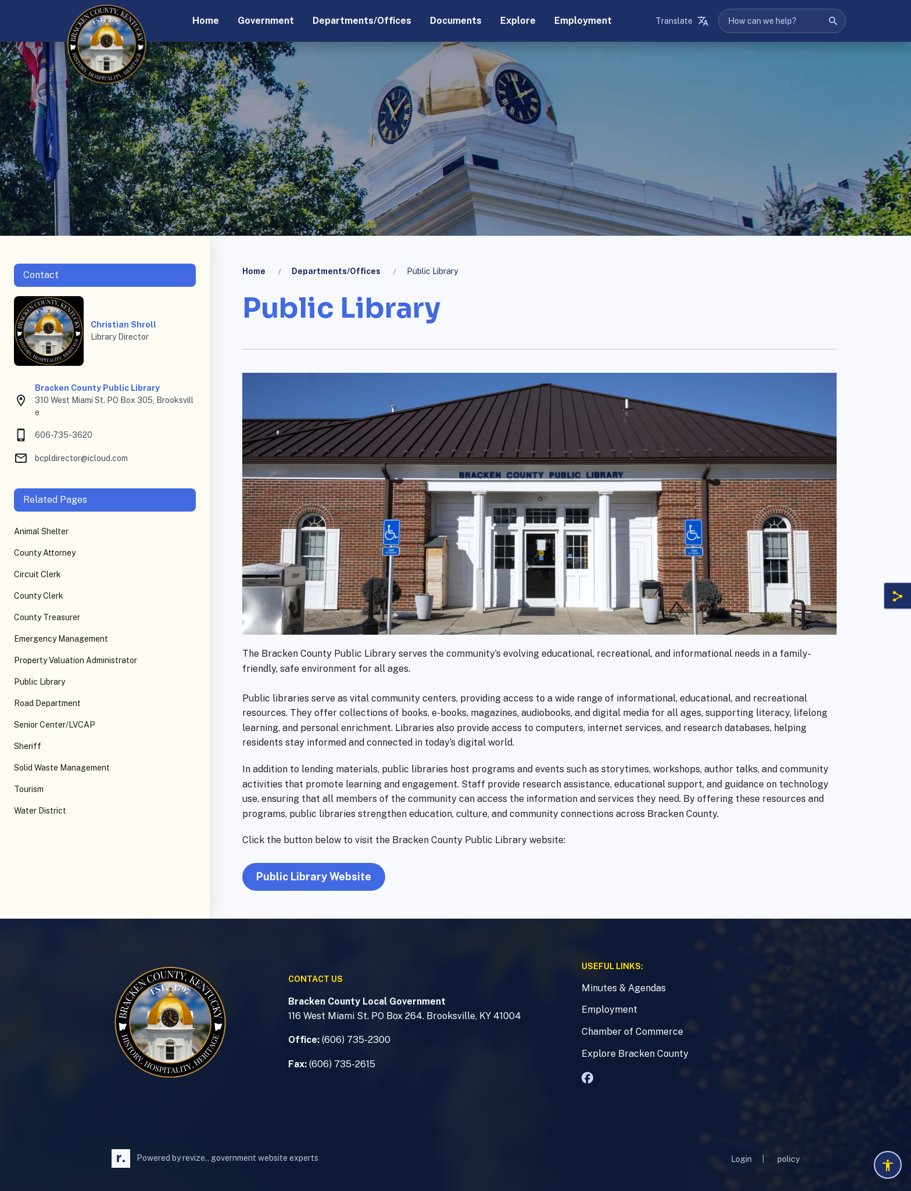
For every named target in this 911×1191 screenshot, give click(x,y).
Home (254, 271)
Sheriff (27, 746)
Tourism (29, 789)
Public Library (39, 681)
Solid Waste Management (62, 767)
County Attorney (45, 552)
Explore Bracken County (635, 1053)
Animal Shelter (41, 531)
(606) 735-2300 (356, 1039)
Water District (40, 810)
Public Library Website (313, 876)
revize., (195, 1158)
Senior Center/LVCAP (54, 724)
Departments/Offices (336, 271)
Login (741, 1159)
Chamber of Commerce (632, 1031)
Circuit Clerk (37, 574)
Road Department (47, 703)
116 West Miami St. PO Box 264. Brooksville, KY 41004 (404, 1015)
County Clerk (38, 595)
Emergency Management (61, 638)
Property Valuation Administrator (75, 660)
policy (788, 1159)
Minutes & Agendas (624, 988)
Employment (609, 1009)
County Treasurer (47, 617)
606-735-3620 (53, 435)
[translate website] (682, 21)
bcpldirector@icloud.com (71, 458)
